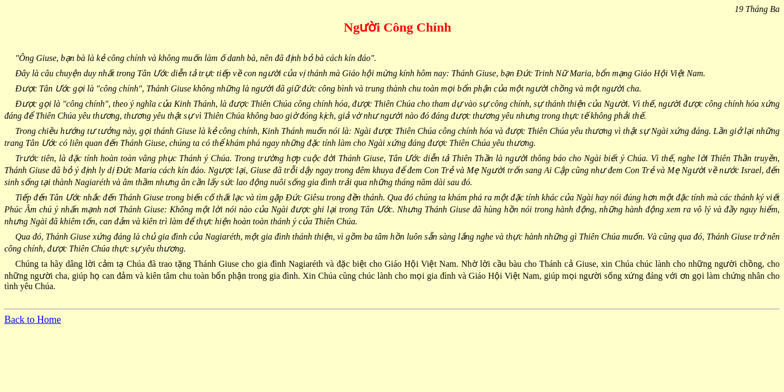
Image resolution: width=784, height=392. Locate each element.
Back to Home (32, 319)
